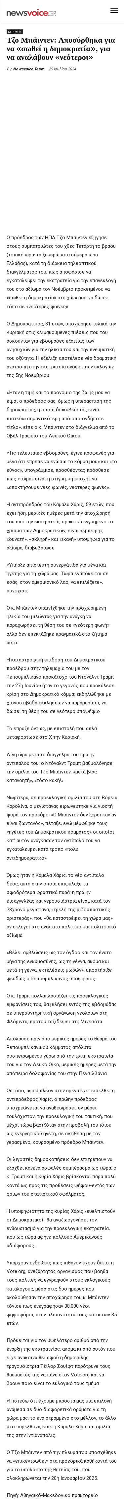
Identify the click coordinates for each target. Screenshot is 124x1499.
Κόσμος (15, 31)
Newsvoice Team (28, 69)
